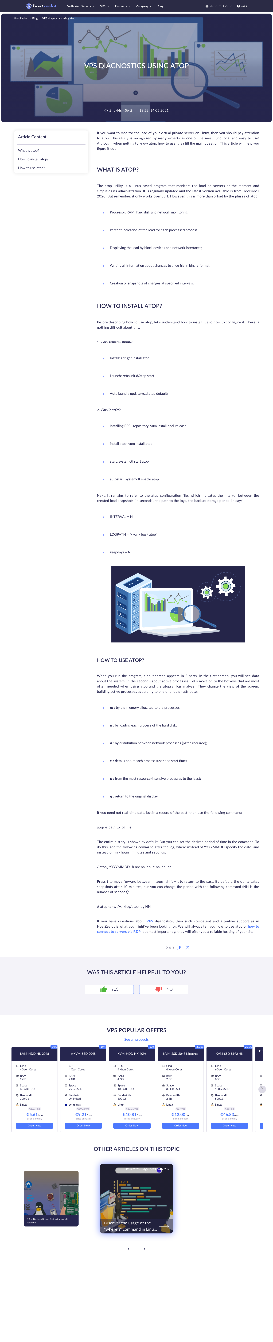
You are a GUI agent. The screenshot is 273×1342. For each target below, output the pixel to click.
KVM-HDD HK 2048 (34, 1053)
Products (123, 6)
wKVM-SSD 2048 (83, 1053)
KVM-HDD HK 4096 (132, 1053)
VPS (105, 6)
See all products (136, 1039)
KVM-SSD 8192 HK (229, 1053)
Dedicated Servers (81, 6)
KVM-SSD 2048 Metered (180, 1053)
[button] (262, 1089)
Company (144, 6)
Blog (160, 6)
